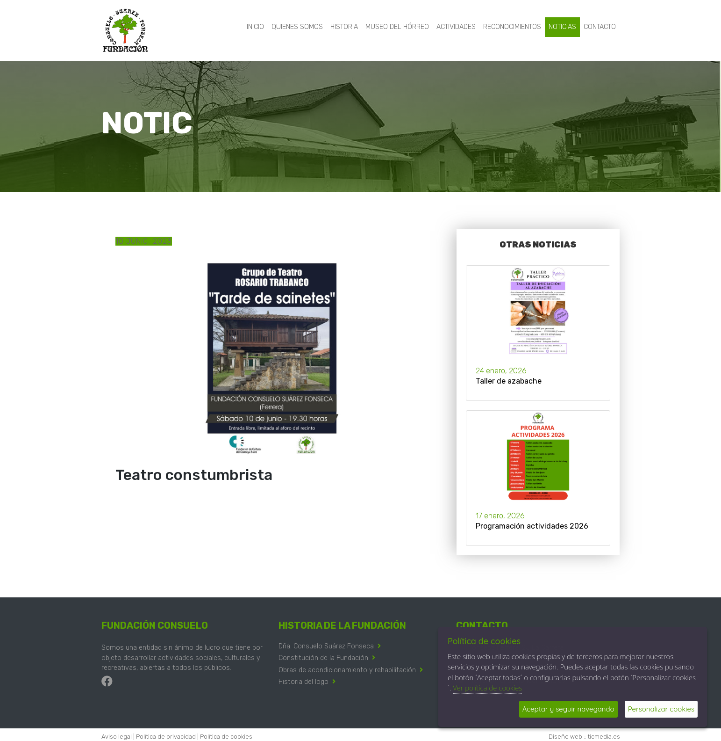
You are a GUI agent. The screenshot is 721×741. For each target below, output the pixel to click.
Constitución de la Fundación (323, 658)
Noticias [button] (562, 27)
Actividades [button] (456, 27)
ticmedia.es (604, 736)
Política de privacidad (166, 736)
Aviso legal (116, 736)
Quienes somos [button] (297, 27)
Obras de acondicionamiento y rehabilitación (347, 670)
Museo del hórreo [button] (397, 27)
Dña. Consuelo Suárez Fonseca (326, 646)
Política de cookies (226, 736)
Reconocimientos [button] (512, 27)
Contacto (600, 27)
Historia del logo (303, 682)
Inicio (255, 27)
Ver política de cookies (487, 687)
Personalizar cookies (661, 709)
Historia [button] (344, 27)
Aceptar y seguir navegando (568, 709)
